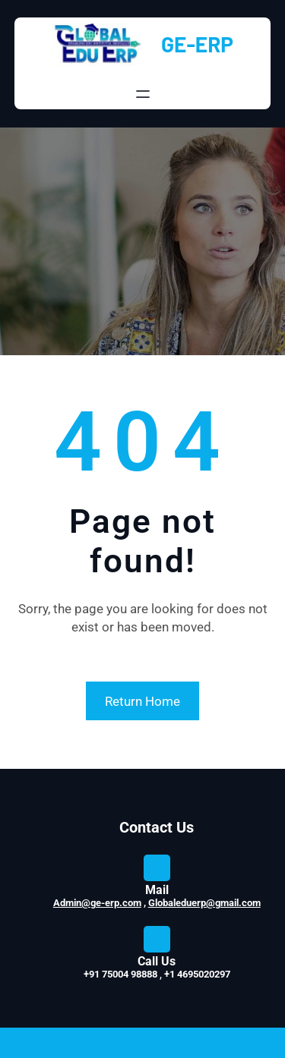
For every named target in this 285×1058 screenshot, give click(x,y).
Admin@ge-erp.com (97, 902)
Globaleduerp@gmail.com (204, 902)
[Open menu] (143, 94)
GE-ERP (197, 44)
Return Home (142, 701)
